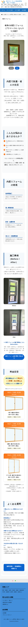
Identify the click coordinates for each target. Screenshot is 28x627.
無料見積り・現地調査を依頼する (14, 567)
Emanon (16, 621)
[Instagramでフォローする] (12, 580)
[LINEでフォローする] (15, 580)
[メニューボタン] (26, 4)
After (17, 68)
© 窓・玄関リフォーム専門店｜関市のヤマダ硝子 (14, 619)
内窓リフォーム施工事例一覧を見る (14, 357)
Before (11, 68)
